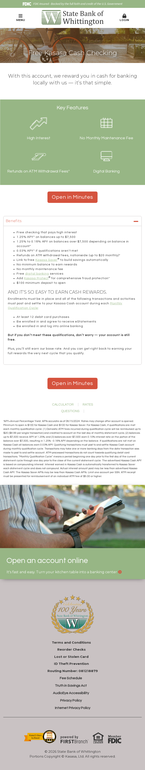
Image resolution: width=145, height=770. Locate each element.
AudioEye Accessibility (71, 693)
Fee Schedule (71, 678)
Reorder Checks (71, 649)
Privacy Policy (71, 700)
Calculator (63, 404)
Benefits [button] (14, 221)
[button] (124, 17)
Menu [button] (20, 18)
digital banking (37, 273)
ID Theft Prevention (71, 664)
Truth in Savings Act (71, 685)
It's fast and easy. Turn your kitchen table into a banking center (62, 572)
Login (124, 18)
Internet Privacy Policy (72, 708)
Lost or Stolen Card (71, 657)
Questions (70, 411)
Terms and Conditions (71, 642)
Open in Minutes (72, 197)
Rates (88, 404)
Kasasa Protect (36, 278)
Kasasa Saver (46, 259)
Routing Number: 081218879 (72, 671)
